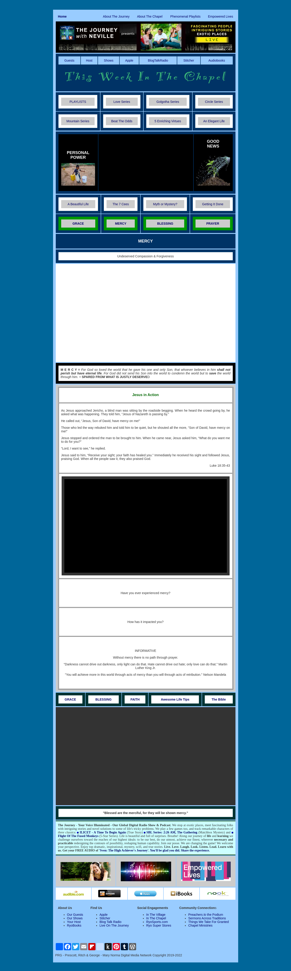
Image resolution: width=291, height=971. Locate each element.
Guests (69, 60)
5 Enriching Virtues (168, 121)
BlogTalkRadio (158, 60)
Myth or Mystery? (165, 204)
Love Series (121, 102)
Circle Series (214, 102)
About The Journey (116, 16)
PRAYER (212, 223)
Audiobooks (216, 60)
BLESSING (165, 223)
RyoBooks (74, 925)
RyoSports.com (157, 922)
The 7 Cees (120, 204)
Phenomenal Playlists (185, 16)
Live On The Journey (114, 925)
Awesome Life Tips (175, 699)
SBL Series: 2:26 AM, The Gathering (172, 832)
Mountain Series (77, 121)
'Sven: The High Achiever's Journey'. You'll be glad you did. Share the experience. (154, 850)
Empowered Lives (220, 16)
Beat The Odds (121, 121)
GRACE (78, 223)
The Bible (219, 699)
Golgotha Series (167, 102)
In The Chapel (156, 918)
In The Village (155, 914)
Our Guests (75, 914)
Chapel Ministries (200, 925)
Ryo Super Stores (158, 925)
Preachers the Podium (205, 914)
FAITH (135, 699)
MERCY (120, 223)
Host (89, 60)
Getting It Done (212, 204)
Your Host (74, 922)
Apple (129, 60)
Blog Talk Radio (110, 922)
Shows (108, 60)
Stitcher (188, 60)
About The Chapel (150, 16)
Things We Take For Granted (208, 922)
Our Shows (75, 918)
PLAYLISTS (78, 102)
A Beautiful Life (78, 204)
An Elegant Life (214, 121)
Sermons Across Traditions (207, 918)
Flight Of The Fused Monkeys (78, 836)
